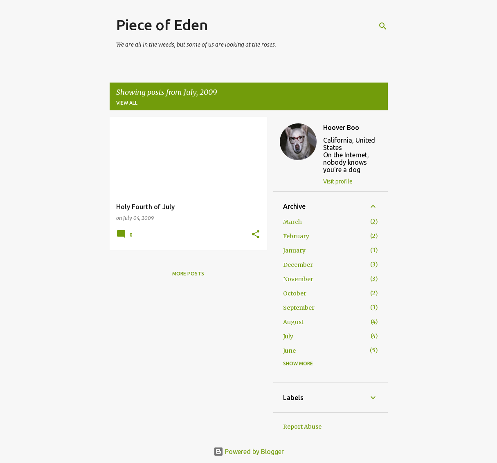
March (292, 222)
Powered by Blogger (249, 451)
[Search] (383, 26)
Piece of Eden (162, 24)
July (288, 336)
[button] (256, 234)
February (296, 236)
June (289, 350)
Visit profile (338, 181)
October (294, 293)
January (294, 250)
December (298, 264)
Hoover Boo (341, 127)
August (293, 322)
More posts (188, 273)
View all (126, 102)
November (298, 279)
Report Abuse (302, 426)
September (299, 307)
